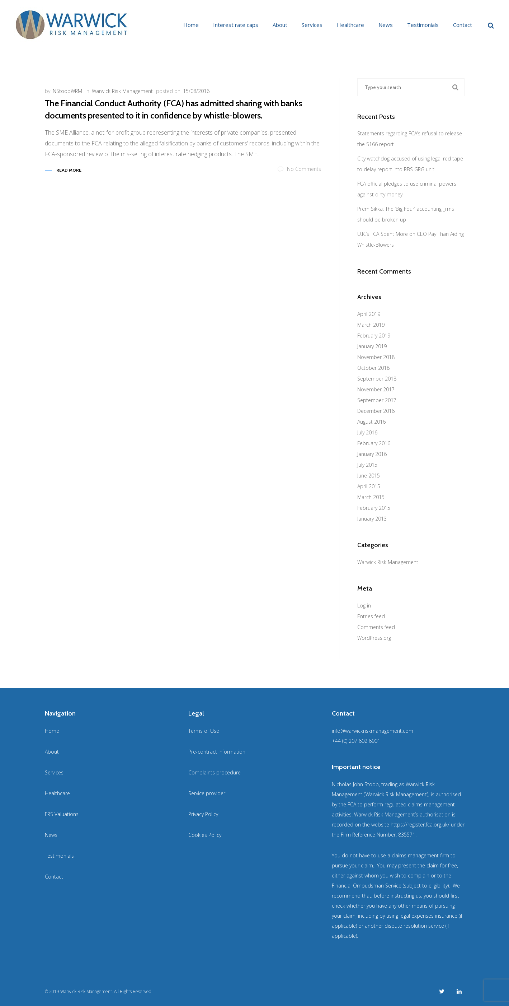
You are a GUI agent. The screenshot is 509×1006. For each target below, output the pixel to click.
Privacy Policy (203, 814)
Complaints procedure (214, 772)
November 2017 (376, 389)
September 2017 (376, 400)
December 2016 (376, 410)
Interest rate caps (235, 24)
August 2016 (371, 421)
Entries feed (371, 616)
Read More (68, 170)
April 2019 (368, 314)
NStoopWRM (67, 91)
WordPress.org (374, 637)
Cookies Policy (204, 835)
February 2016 (373, 443)
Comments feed (376, 627)
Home (191, 24)
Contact (462, 24)
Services (312, 24)
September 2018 (376, 378)
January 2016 (372, 454)
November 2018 (376, 357)
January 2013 (372, 518)
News (385, 24)
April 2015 (368, 486)
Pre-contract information (216, 751)
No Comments (299, 169)
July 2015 (367, 464)
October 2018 (373, 367)
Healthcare (350, 24)
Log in (364, 605)
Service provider (206, 793)
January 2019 (372, 346)
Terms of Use (203, 730)
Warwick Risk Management (122, 91)
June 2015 (368, 475)
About (280, 24)
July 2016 (367, 432)
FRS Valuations (62, 814)
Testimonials (423, 24)
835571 (406, 834)
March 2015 (371, 497)
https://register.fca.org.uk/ (420, 824)
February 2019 (373, 335)
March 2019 (371, 324)
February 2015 (373, 507)
